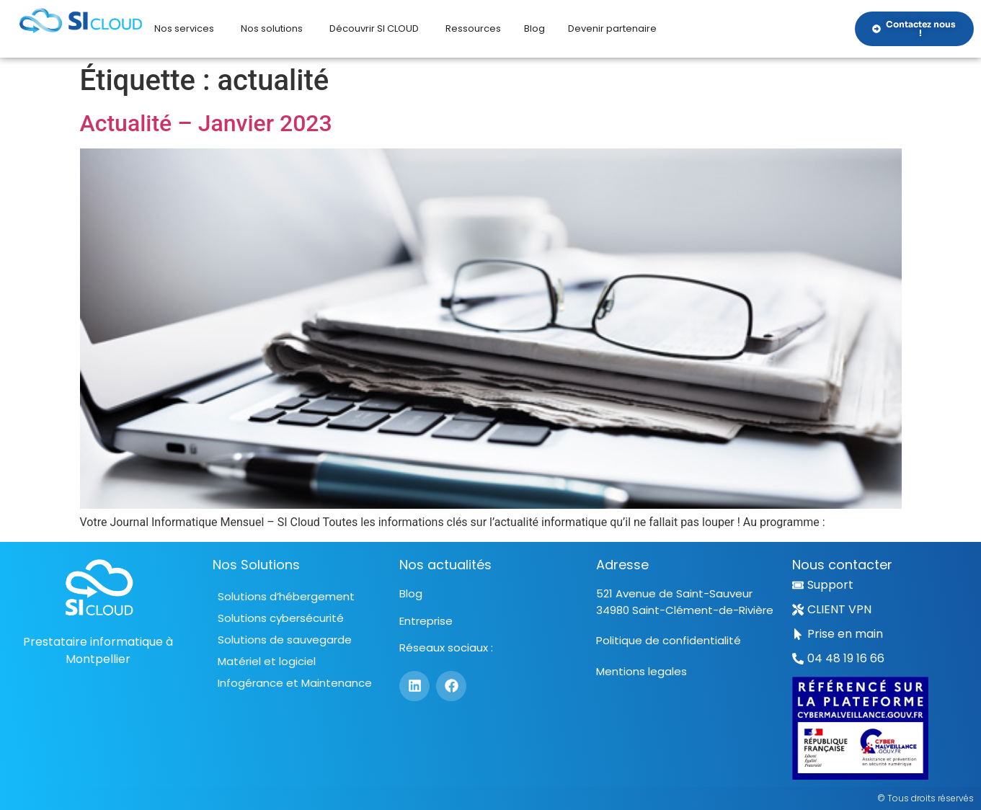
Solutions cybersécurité (281, 618)
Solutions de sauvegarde (285, 639)
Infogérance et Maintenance (295, 682)
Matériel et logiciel (267, 661)
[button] (838, 658)
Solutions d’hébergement (286, 596)
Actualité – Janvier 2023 (206, 123)
